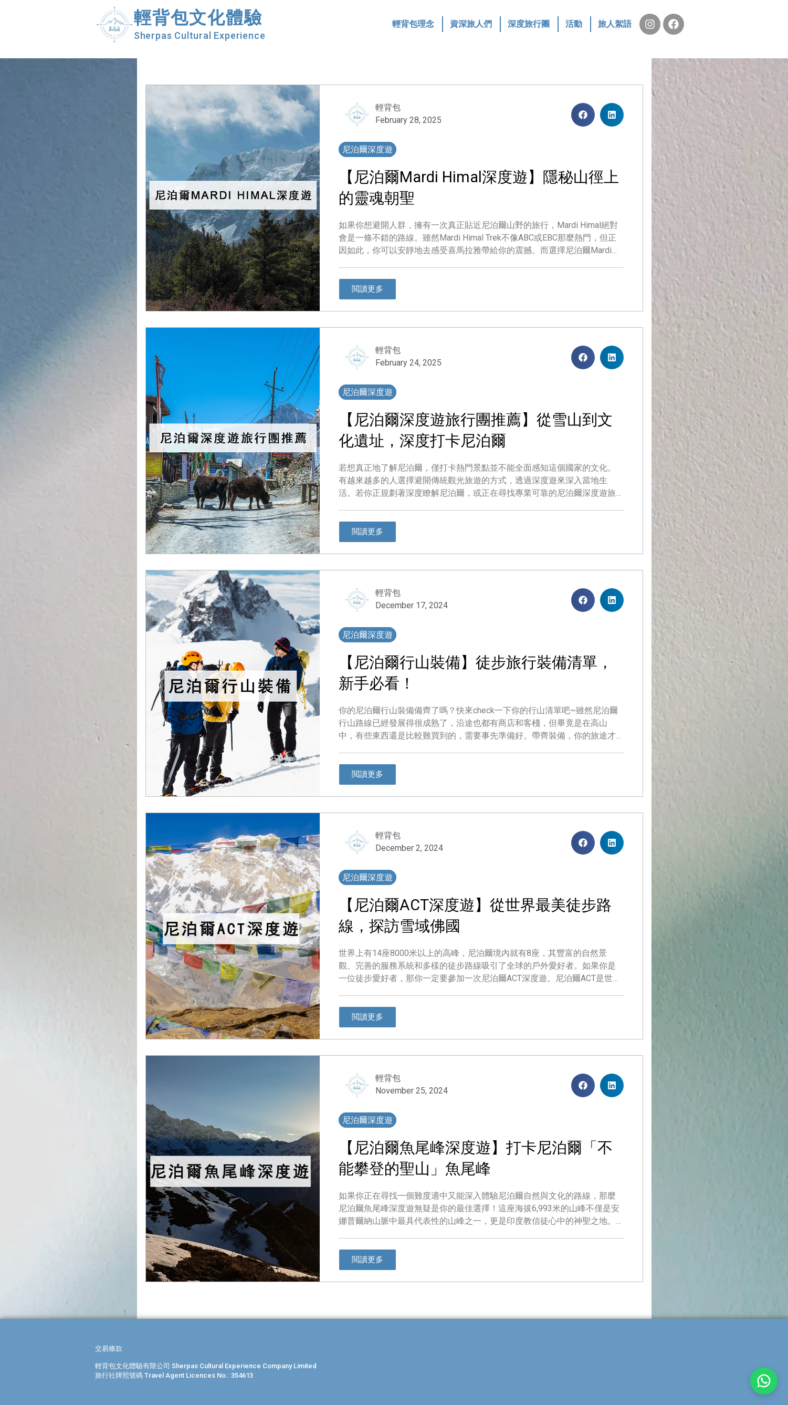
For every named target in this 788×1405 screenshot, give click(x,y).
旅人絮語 (615, 24)
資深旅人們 (471, 24)
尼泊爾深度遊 (367, 149)
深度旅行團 (529, 24)
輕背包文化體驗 (198, 17)
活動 (573, 24)
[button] (583, 115)
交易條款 (108, 1348)
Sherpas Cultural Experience (200, 35)
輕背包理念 (413, 24)
